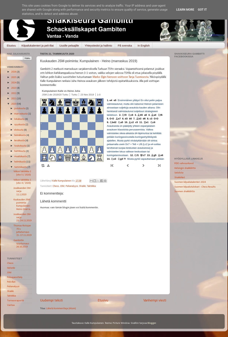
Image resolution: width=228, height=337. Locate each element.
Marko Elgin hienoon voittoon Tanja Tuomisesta (120, 77)
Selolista (178, 172)
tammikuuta (20, 167)
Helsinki (11, 268)
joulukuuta (20, 108)
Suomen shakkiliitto (184, 191)
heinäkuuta (20, 135)
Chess (56, 186)
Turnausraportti (15, 300)
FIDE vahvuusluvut (184, 163)
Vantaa (11, 305)
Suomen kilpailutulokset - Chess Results (195, 187)
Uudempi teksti (51, 300)
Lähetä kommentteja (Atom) (61, 308)
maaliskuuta (20, 156)
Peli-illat (11, 282)
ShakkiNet (179, 177)
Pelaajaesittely (14, 277)
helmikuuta (20, 161)
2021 (14, 98)
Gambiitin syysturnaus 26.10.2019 (21, 243)
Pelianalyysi (72, 186)
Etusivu (11, 45)
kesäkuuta (19, 140)
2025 (14, 77)
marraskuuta (21, 113)
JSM (62, 186)
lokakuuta (19, 119)
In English (144, 45)
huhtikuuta (20, 151)
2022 (14, 93)
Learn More (185, 9)
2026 (14, 72)
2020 (14, 104)
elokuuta (19, 130)
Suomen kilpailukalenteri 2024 (190, 182)
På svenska (125, 45)
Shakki (82, 186)
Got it (202, 9)
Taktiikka (91, 186)
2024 (14, 82)
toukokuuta (20, 146)
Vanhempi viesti (154, 300)
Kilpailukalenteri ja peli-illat (37, 45)
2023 (14, 88)
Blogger (152, 323)
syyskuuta (19, 124)
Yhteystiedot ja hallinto (98, 45)
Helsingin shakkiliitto (185, 168)
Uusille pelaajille (69, 45)
